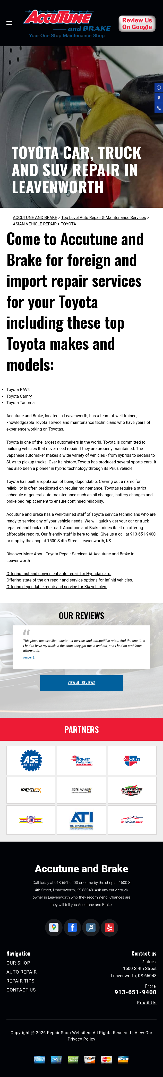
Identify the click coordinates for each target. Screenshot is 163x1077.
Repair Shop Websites (68, 1032)
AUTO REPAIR (21, 972)
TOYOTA (68, 224)
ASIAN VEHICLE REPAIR (35, 224)
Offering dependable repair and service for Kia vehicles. (56, 586)
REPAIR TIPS (20, 981)
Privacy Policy (81, 1039)
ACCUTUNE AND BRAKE (35, 217)
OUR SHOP (18, 963)
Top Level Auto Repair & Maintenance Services (103, 217)
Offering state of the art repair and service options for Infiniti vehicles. (69, 580)
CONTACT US (21, 990)
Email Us (147, 1002)
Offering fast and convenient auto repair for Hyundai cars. (58, 573)
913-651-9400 (143, 534)
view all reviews (81, 682)
